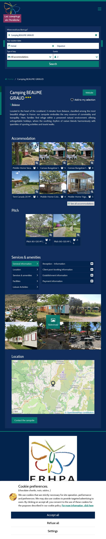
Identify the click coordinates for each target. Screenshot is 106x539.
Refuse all (53, 523)
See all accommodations (81, 203)
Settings (53, 531)
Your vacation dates (14, 40)
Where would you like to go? (17, 29)
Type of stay (11, 51)
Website (89, 92)
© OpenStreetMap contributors (79, 412)
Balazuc (15, 104)
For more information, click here (77, 505)
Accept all (53, 515)
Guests (55, 51)
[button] (53, 384)
